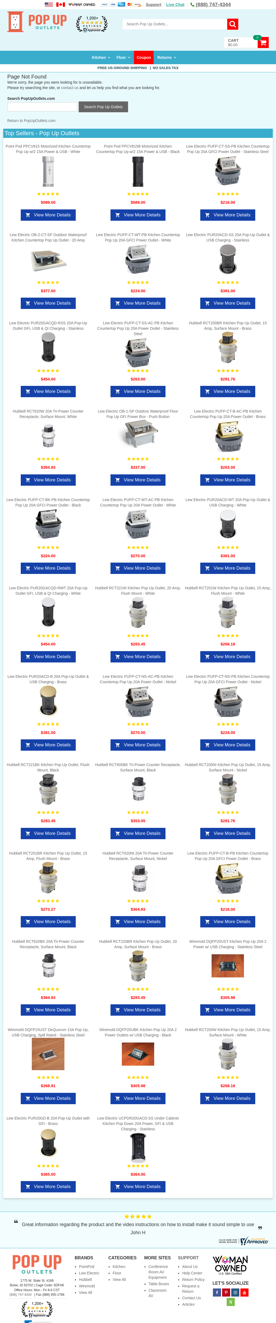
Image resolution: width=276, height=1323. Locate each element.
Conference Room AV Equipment (158, 1272)
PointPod (86, 1266)
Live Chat (175, 4)
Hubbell (85, 1279)
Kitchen (99, 57)
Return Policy (193, 1279)
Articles (188, 1304)
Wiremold (87, 1286)
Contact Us (191, 1298)
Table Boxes (159, 1284)
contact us (69, 88)
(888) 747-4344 (20, 1295)
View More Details (52, 214)
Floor (121, 57)
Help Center (192, 1273)
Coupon (144, 57)
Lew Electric (89, 1273)
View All (85, 1292)
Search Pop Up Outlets (103, 107)
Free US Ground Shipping (138, 68)
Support (153, 4)
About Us (190, 1266)
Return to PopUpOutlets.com (31, 120)
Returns (164, 57)
